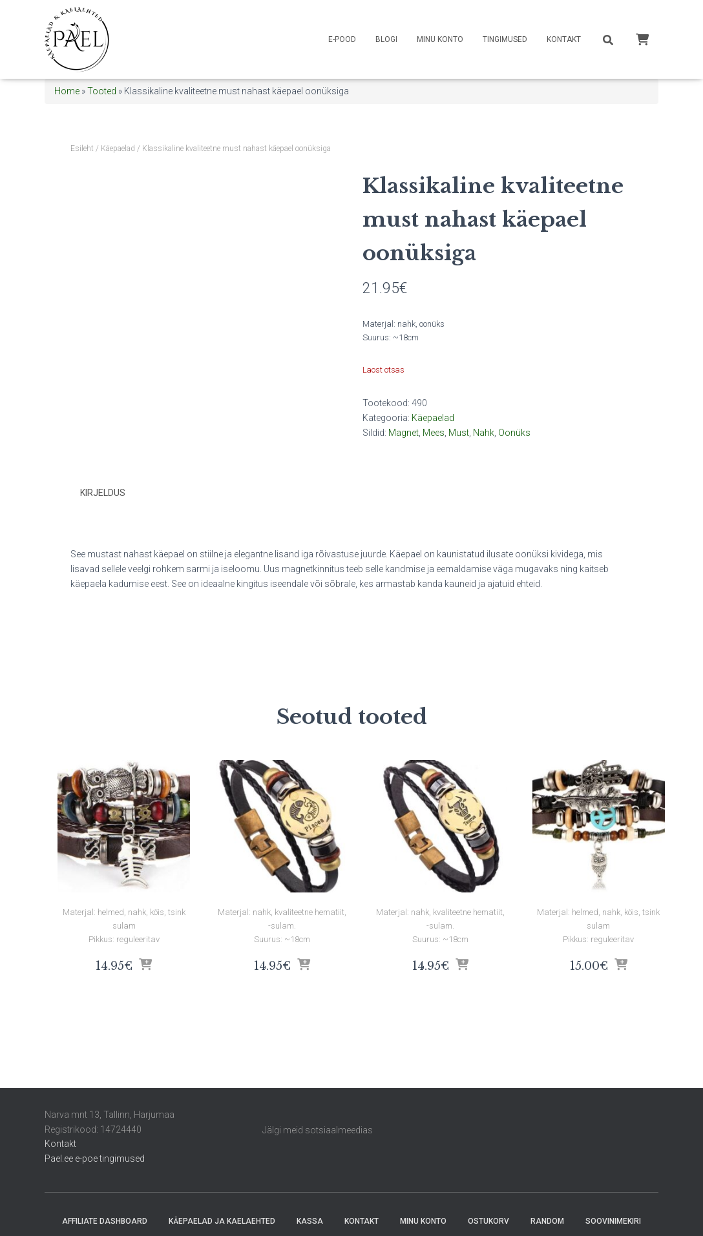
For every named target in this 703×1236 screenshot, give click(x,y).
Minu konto (440, 39)
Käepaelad (118, 148)
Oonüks (514, 432)
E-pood (342, 39)
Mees (434, 432)
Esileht (82, 148)
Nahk (483, 432)
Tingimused (505, 39)
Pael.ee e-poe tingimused (95, 1158)
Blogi (386, 39)
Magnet (403, 432)
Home (66, 91)
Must (458, 432)
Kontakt (564, 39)
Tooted (101, 91)
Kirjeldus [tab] (102, 493)
